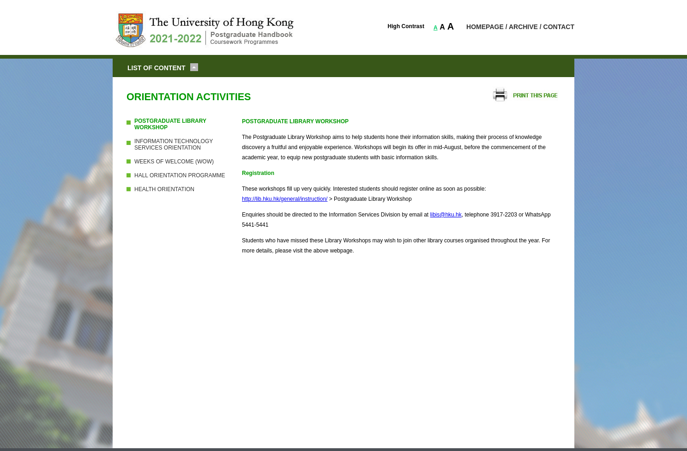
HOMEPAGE (485, 26)
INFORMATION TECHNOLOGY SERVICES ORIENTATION (173, 144)
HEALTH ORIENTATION (164, 189)
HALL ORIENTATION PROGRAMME (179, 175)
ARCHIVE (523, 26)
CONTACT (558, 26)
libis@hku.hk (446, 214)
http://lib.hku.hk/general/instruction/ (284, 199)
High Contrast (406, 26)
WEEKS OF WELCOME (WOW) (174, 161)
